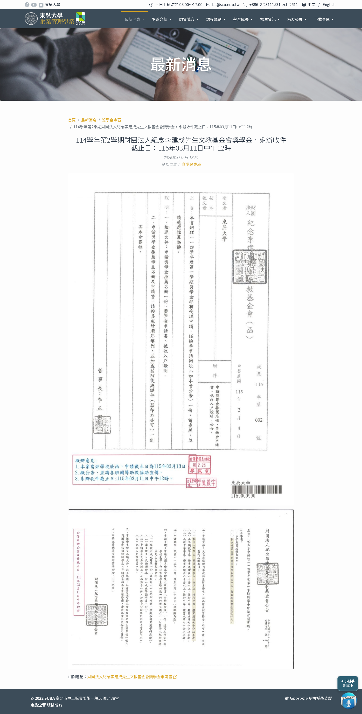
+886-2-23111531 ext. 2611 (273, 4)
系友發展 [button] (295, 19)
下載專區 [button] (322, 19)
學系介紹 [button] (160, 19)
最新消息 (89, 120)
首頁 (72, 120)
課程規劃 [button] (214, 19)
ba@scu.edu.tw (226, 4)
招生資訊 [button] (268, 19)
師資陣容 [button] (187, 19)
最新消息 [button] (133, 19)
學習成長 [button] (241, 19)
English (329, 4)
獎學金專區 (111, 120)
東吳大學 (52, 4)
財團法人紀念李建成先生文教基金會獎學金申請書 (132, 676)
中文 (311, 4)
